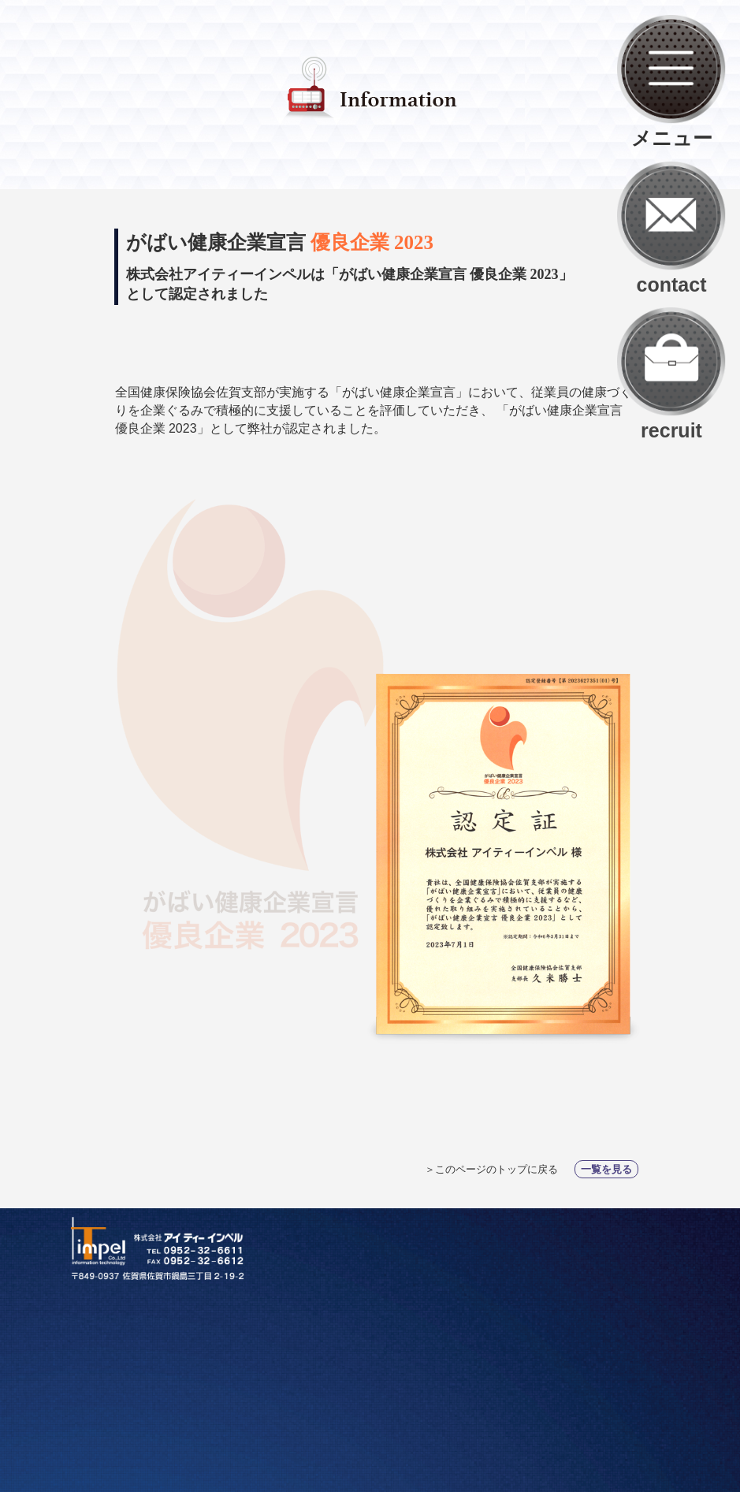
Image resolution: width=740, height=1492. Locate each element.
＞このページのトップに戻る (493, 1169)
